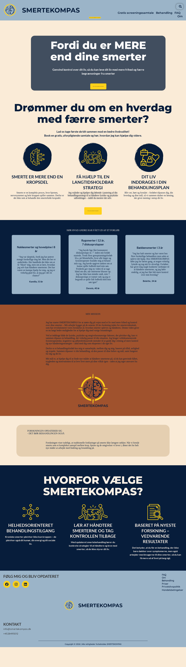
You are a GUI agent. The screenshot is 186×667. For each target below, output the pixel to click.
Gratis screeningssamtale (137, 15)
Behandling (165, 15)
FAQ (179, 15)
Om (181, 19)
